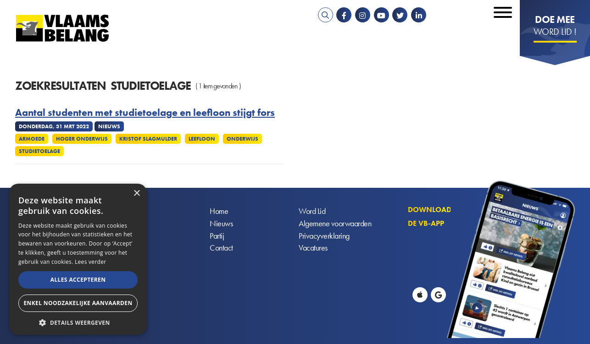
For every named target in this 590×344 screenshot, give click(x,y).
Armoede (32, 138)
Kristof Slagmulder (148, 138)
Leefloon (202, 138)
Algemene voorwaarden (335, 223)
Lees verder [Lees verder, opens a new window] (90, 262)
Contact (221, 248)
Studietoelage (39, 151)
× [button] (136, 193)
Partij (217, 236)
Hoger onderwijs (82, 138)
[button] (78, 322)
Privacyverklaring (324, 236)
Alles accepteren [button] (78, 280)
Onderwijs (242, 138)
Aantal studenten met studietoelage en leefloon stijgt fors (145, 113)
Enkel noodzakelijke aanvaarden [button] (77, 303)
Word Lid (312, 211)
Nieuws (221, 223)
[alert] (78, 259)
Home (219, 211)
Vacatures (313, 248)
